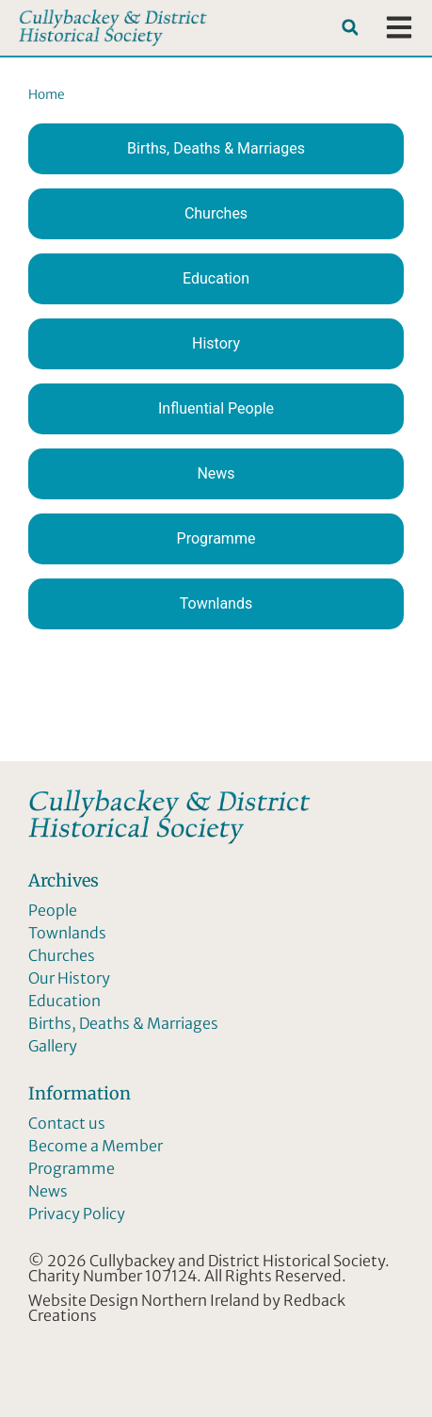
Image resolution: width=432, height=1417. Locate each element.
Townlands (216, 603)
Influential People (216, 408)
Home (46, 95)
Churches (216, 213)
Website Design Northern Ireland (144, 1300)
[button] (349, 27)
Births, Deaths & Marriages (216, 148)
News (215, 473)
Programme (216, 538)
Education (216, 278)
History (216, 343)
